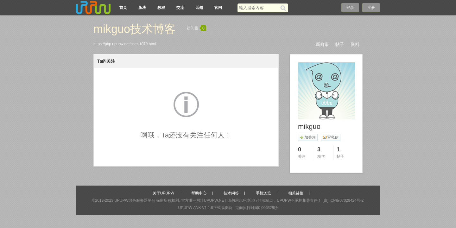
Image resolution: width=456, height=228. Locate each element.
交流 (180, 7)
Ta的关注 (106, 61)
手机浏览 (263, 193)
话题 (199, 7)
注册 (371, 7)
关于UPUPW (163, 193)
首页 (123, 7)
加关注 (308, 137)
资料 (355, 44)
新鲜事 (322, 44)
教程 (161, 7)
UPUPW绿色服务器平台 (134, 200)
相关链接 (295, 193)
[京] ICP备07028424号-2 (343, 200)
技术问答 (231, 193)
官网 (218, 7)
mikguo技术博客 (134, 28)
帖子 (339, 44)
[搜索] (284, 7)
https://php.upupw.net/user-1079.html (124, 44)
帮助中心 (198, 193)
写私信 (330, 137)
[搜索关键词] (259, 7)
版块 (142, 7)
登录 (350, 7)
